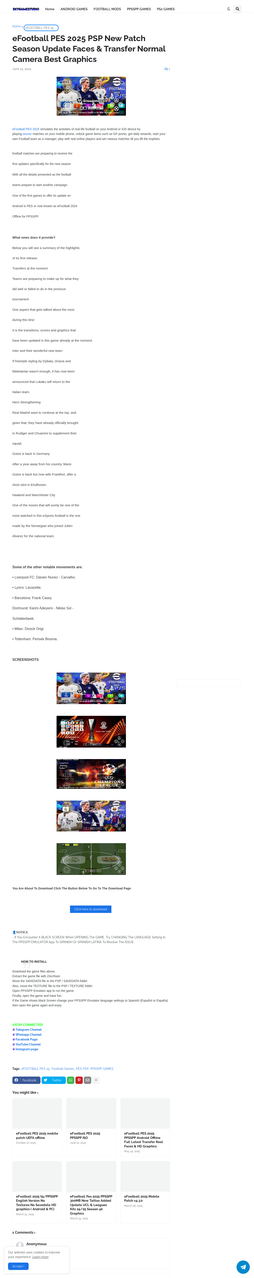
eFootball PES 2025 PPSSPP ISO (85, 1136)
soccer (27, 134)
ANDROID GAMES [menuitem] (74, 9)
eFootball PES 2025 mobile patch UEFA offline (37, 1136)
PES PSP (82, 1068)
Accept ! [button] (18, 1266)
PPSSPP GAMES (102, 1068)
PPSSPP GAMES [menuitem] (139, 9)
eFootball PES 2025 (25, 129)
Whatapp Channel (28, 1034)
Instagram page (27, 1049)
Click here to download (90, 909)
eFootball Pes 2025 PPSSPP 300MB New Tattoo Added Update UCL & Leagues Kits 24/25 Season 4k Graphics (91, 1205)
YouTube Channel (28, 1044)
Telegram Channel (29, 1029)
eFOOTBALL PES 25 (39, 28)
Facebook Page (26, 1039)
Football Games (63, 1068)
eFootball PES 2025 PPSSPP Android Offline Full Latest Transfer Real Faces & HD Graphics (143, 1140)
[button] (228, 9)
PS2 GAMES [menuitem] (166, 9)
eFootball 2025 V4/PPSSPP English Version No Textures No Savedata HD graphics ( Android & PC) (37, 1203)
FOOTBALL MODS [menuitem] (107, 9)
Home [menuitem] (49, 9)
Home (16, 26)
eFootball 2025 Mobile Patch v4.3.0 (141, 1199)
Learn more (40, 1257)
